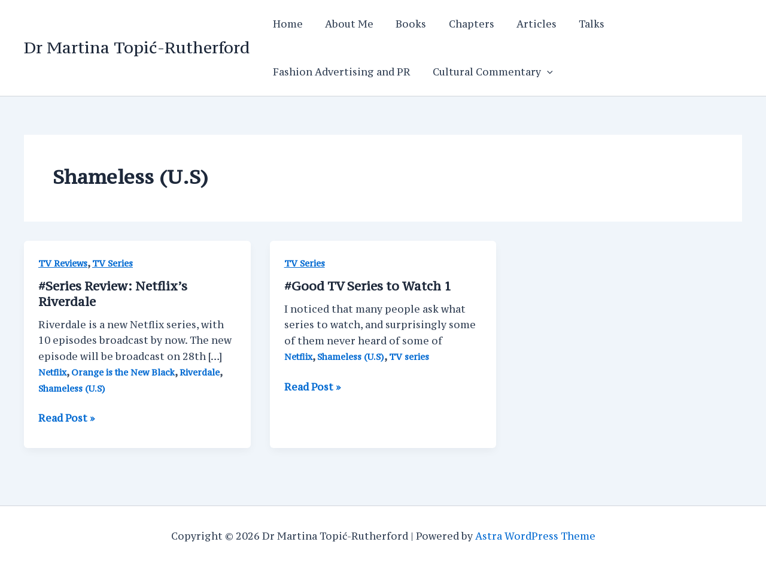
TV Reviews (62, 263)
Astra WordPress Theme (535, 536)
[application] (542, 72)
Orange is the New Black (123, 372)
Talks (574, 24)
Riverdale (200, 372)
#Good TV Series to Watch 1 (367, 286)
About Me (344, 24)
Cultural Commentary (488, 72)
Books (403, 24)
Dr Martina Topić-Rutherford (137, 47)
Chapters (460, 24)
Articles (522, 24)
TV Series (112, 263)
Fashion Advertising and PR (340, 71)
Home (286, 24)
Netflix (52, 372)
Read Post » (66, 418)
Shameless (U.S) (71, 388)
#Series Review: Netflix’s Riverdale (112, 294)
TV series (409, 356)
